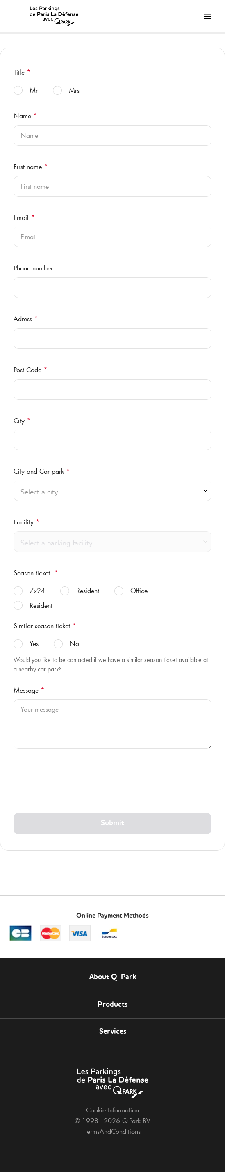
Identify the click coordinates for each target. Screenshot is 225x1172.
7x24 (29, 590)
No (66, 643)
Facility (27, 521)
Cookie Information (112, 1110)
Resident (79, 590)
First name (31, 166)
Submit (112, 823)
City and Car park (42, 471)
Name (25, 115)
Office (131, 590)
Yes (26, 643)
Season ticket (36, 572)
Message (29, 690)
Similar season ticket (45, 625)
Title (22, 72)
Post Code (31, 369)
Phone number (33, 267)
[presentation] (76, 784)
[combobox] (112, 493)
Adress (26, 318)
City (22, 420)
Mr (26, 90)
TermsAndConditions (112, 1131)
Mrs (66, 90)
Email (24, 217)
